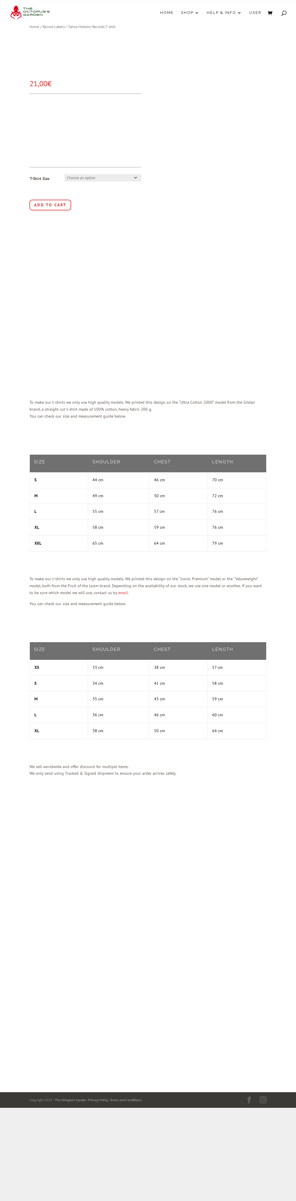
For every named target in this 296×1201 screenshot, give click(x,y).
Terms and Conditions (125, 1100)
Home (167, 13)
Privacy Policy (98, 1100)
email (123, 592)
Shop (187, 13)
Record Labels (53, 26)
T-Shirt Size (39, 178)
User (255, 13)
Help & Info (221, 13)
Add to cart (50, 204)
